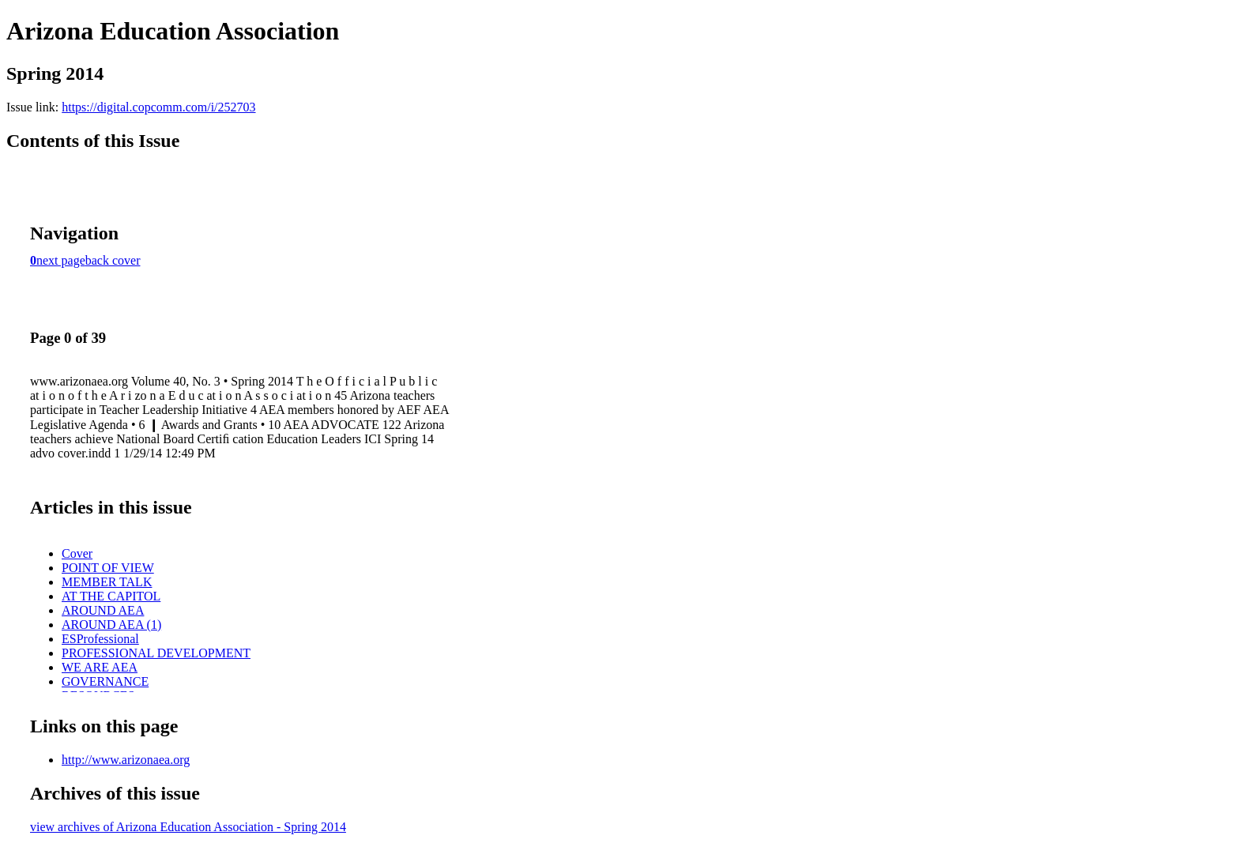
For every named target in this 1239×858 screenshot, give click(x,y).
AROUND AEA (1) (111, 624)
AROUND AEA (103, 610)
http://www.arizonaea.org (126, 759)
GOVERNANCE (105, 681)
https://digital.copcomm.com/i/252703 (158, 107)
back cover (113, 260)
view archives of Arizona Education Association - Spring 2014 (188, 827)
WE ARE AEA (99, 667)
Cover (77, 553)
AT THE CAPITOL (111, 596)
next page (60, 260)
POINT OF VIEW (108, 567)
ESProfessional (100, 638)
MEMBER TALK (107, 582)
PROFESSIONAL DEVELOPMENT (156, 653)
